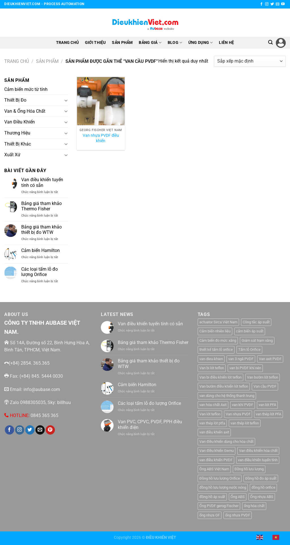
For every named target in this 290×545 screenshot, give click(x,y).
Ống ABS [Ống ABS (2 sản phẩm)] (238, 497)
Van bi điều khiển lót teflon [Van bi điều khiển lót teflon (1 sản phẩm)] (220, 377)
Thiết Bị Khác (17, 143)
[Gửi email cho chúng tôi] (277, 4)
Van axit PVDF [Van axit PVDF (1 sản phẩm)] (270, 359)
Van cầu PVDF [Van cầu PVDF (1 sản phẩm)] (264, 386)
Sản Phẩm (47, 61)
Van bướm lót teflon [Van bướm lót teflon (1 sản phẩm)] (262, 377)
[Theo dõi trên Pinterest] (50, 430)
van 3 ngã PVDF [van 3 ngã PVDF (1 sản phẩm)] (240, 359)
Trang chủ (16, 61)
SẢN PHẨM (122, 42)
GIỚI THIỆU (95, 42)
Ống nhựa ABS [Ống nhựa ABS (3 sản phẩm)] (261, 497)
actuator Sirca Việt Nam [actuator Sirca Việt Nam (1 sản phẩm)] (218, 322)
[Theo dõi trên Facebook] (261, 4)
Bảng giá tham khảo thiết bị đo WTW (41, 229)
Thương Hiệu (17, 133)
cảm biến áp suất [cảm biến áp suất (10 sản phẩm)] (249, 331)
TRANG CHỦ (67, 42)
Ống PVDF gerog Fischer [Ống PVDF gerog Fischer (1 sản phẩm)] (218, 506)
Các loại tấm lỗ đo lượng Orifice (39, 271)
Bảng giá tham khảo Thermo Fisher (41, 206)
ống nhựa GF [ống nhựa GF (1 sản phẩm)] (209, 515)
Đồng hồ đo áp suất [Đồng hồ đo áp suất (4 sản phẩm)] (260, 478)
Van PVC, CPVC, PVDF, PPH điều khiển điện (150, 424)
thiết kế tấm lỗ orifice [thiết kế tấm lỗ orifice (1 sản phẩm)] (216, 349)
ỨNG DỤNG (200, 42)
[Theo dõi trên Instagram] (266, 4)
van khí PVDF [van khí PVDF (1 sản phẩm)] (242, 405)
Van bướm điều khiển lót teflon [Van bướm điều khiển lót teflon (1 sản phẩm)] (223, 386)
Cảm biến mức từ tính (26, 89)
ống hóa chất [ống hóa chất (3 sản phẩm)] (254, 506)
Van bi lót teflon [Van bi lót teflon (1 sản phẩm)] (211, 368)
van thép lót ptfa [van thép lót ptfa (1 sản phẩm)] (212, 423)
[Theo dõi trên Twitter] (272, 4)
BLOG (175, 42)
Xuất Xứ (12, 154)
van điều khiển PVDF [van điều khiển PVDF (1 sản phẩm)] (216, 460)
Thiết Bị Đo (15, 100)
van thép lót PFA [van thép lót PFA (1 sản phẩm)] (268, 414)
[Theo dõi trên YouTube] (283, 4)
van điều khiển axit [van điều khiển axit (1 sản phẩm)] (214, 432)
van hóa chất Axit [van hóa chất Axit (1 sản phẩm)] (213, 405)
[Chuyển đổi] (66, 100)
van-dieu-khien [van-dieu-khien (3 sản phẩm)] (211, 359)
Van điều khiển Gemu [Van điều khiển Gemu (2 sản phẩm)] (216, 450)
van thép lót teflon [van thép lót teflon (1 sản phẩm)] (245, 423)
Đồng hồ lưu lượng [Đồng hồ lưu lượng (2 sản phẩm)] (249, 469)
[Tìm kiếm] (270, 42)
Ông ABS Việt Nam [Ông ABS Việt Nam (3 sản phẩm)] (214, 469)
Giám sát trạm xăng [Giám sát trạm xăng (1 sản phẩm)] (257, 340)
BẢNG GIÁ (150, 42)
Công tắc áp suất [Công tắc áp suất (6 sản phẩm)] (256, 322)
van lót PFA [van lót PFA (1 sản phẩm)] (267, 405)
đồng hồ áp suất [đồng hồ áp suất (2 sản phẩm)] (212, 497)
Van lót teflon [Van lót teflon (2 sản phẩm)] (209, 414)
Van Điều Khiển (19, 122)
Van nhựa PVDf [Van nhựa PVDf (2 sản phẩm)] (238, 414)
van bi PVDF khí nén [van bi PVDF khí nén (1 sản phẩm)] (245, 368)
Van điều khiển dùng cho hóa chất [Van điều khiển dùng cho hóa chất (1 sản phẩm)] (226, 441)
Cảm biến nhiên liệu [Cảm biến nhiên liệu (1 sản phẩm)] (215, 331)
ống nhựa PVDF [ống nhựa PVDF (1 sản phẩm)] (237, 515)
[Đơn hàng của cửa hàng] (250, 61)
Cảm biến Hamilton (40, 250)
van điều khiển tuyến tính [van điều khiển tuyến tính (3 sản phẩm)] (258, 460)
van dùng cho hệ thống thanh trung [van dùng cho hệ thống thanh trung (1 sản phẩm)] (226, 396)
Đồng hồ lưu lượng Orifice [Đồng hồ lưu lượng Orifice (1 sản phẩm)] (219, 478)
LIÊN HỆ (226, 42)
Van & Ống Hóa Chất (24, 111)
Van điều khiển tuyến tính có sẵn (42, 182)
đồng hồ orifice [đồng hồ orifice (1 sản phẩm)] (263, 487)
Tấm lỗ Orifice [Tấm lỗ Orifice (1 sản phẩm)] (249, 349)
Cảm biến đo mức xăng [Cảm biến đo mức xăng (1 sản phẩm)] (217, 340)
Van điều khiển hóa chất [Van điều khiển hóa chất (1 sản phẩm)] (258, 450)
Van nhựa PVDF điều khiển (101, 138)
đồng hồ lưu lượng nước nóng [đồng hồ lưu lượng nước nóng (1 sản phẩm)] (222, 487)
